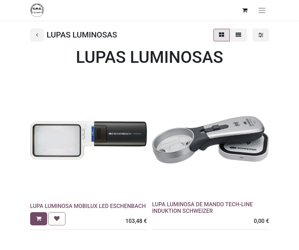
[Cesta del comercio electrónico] (245, 10)
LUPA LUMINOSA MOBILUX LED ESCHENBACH (88, 206)
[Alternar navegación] (262, 10)
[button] (38, 218)
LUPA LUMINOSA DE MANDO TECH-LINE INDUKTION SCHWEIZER (202, 207)
